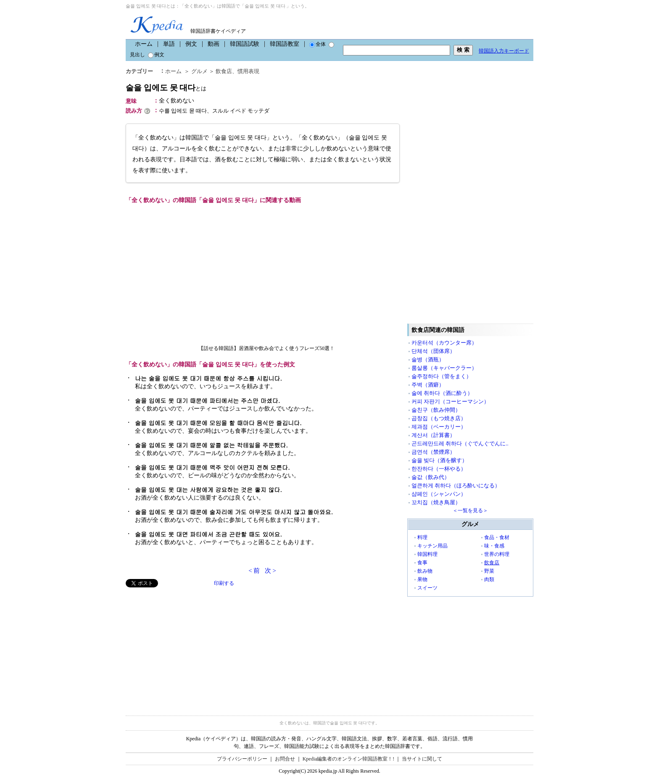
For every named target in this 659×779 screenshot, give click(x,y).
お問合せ (285, 759)
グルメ (199, 71)
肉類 (489, 579)
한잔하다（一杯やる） (438, 469)
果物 (422, 579)
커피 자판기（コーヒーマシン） (450, 401)
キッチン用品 (432, 546)
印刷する (224, 583)
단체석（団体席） (433, 351)
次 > (270, 570)
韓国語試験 (244, 44)
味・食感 (494, 546)
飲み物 (424, 571)
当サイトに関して (422, 759)
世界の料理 (496, 554)
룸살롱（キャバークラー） (444, 368)
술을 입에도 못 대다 (166, 87)
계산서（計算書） (433, 435)
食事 (422, 563)
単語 (169, 44)
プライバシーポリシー (242, 759)
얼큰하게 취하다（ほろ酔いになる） (455, 485)
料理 (422, 537)
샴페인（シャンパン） (438, 494)
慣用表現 (248, 71)
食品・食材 (496, 537)
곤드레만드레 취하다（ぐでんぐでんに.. (460, 443)
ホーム (144, 44)
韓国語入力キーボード (504, 51)
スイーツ (427, 588)
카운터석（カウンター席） (444, 342)
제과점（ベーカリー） (438, 427)
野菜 (489, 571)
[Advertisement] (189, 646)
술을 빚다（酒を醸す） (439, 460)
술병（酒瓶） (427, 359)
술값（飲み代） (430, 477)
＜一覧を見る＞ (470, 510)
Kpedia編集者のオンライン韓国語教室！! (349, 759)
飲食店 (224, 71)
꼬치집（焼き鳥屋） (436, 502)
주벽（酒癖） (427, 385)
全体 (317, 44)
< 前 (254, 570)
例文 (191, 44)
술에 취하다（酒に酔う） (442, 393)
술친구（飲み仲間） (436, 410)
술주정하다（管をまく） (441, 376)
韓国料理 (427, 554)
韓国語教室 (284, 44)
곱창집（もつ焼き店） (438, 418)
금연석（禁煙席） (433, 452)
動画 (213, 44)
